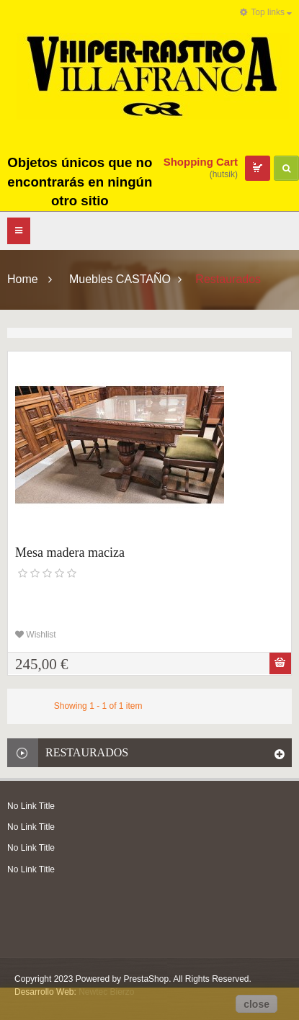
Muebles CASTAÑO (120, 279)
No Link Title (31, 806)
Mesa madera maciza (70, 552)
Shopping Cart (201, 162)
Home (22, 279)
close (256, 1004)
